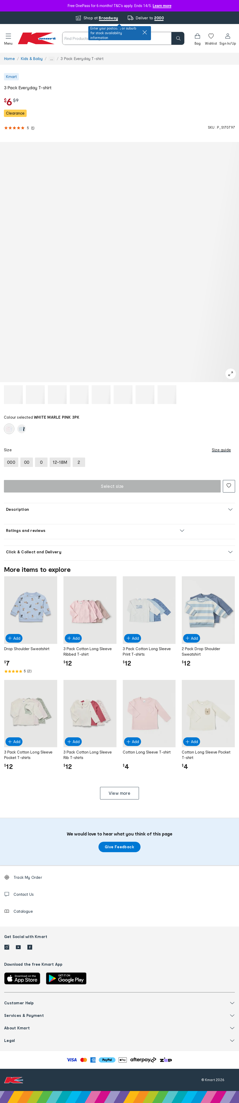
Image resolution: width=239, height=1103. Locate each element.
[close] (144, 32)
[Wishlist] (211, 38)
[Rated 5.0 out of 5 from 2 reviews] (30, 671)
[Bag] (197, 38)
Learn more (162, 6)
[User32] (227, 38)
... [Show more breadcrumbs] (51, 59)
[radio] (9, 429)
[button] (8, 38)
